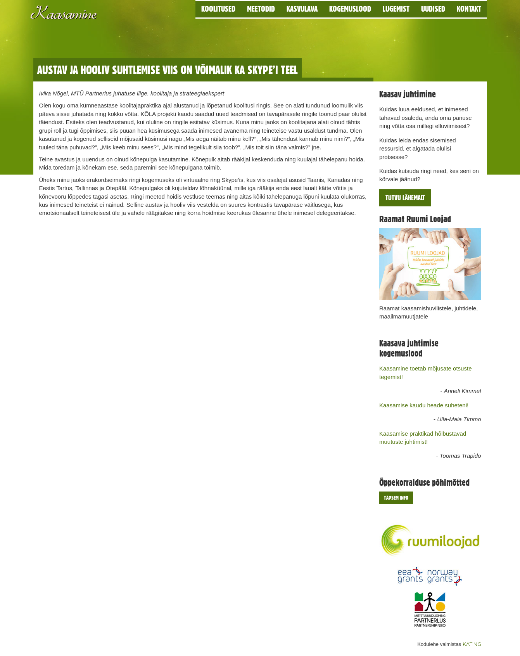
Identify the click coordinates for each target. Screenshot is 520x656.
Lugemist (396, 9)
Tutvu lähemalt (405, 198)
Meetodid (261, 9)
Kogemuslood (350, 9)
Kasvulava (302, 9)
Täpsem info (396, 498)
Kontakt (469, 9)
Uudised (433, 9)
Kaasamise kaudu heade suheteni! (423, 405)
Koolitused (218, 9)
